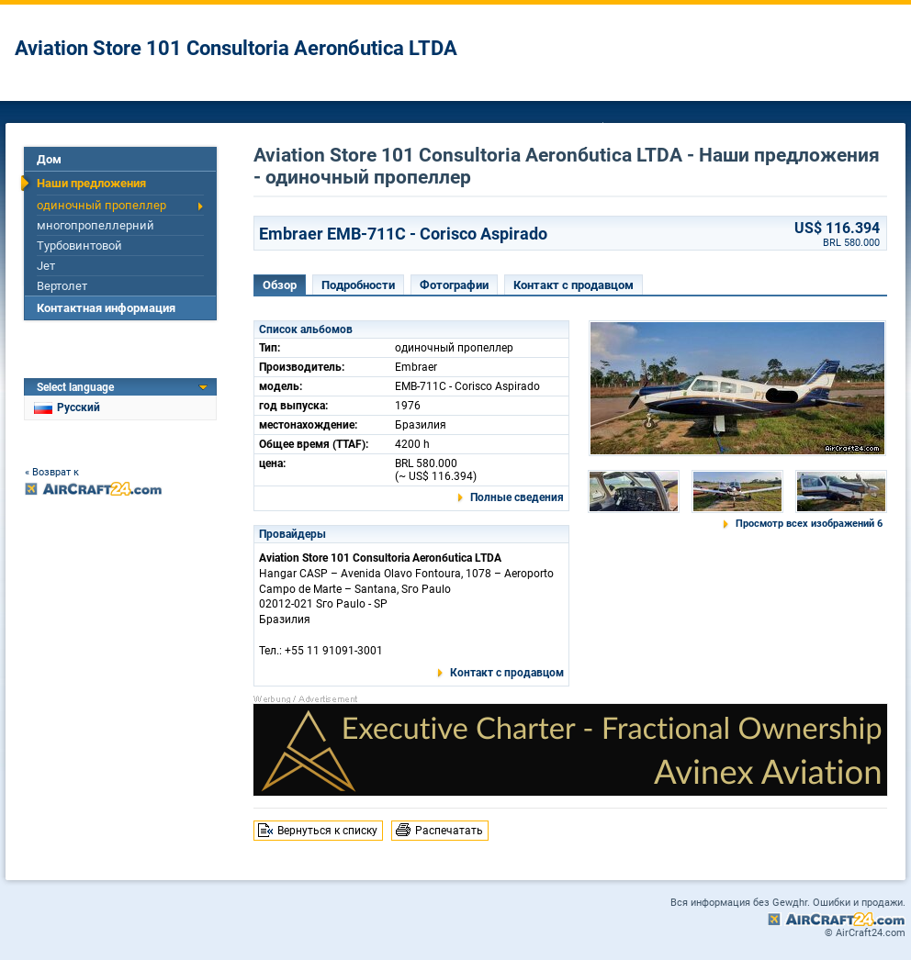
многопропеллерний (95, 225)
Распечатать (449, 830)
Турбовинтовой (79, 245)
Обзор (280, 285)
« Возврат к (52, 472)
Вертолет (62, 286)
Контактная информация (106, 308)
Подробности (358, 285)
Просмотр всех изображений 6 (809, 524)
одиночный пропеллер (101, 205)
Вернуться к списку (327, 830)
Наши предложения (91, 183)
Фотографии (454, 285)
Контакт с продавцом (573, 285)
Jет (46, 266)
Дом (49, 159)
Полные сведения (517, 497)
